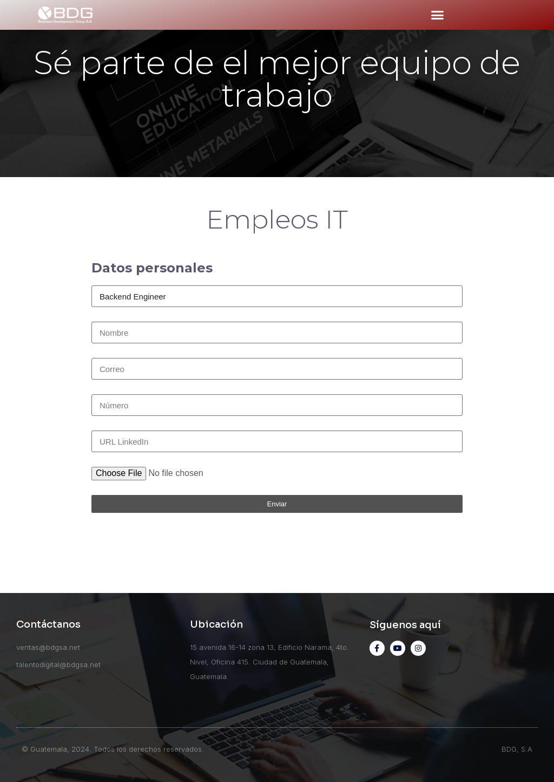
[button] (437, 15)
